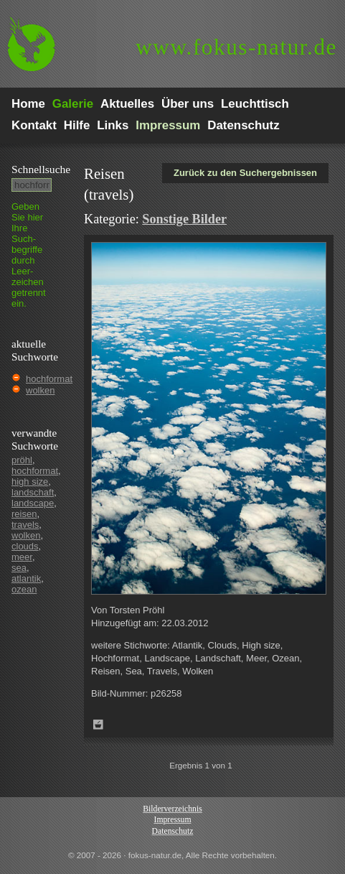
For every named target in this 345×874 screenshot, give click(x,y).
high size (29, 481)
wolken (40, 390)
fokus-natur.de (236, 47)
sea (19, 567)
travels (25, 524)
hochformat (49, 378)
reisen (24, 513)
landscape (32, 503)
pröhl (21, 460)
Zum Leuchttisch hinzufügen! (98, 725)
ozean (24, 589)
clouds (25, 546)
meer (21, 557)
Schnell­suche (40, 169)
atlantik (26, 578)
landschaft (32, 492)
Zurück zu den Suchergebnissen (245, 172)
